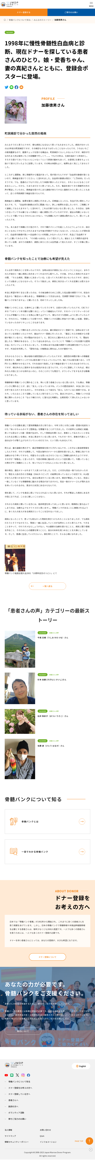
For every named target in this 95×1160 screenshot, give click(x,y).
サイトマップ (10, 1136)
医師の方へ (13, 1106)
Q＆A (42, 1136)
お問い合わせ (45, 1130)
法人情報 (8, 1130)
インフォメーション (48, 1142)
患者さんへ (13, 1100)
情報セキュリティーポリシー (17, 1142)
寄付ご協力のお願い (17, 1119)
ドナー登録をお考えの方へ (20, 1088)
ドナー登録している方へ (19, 1094)
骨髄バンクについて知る (19, 1082)
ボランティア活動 (16, 1113)
